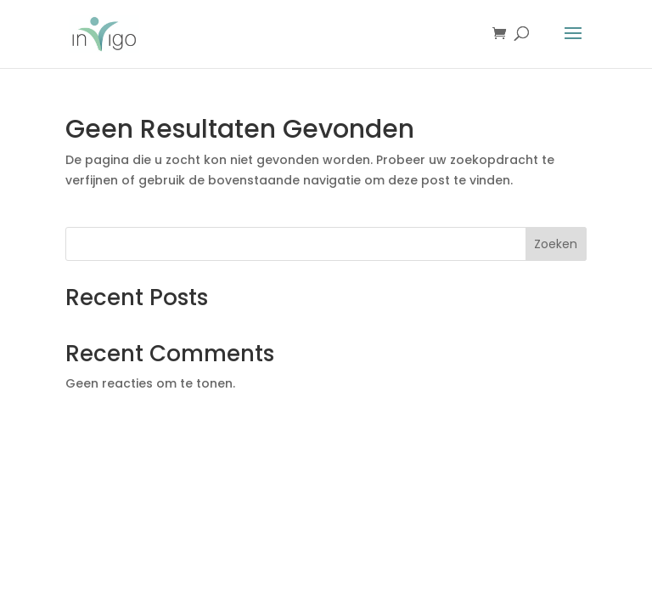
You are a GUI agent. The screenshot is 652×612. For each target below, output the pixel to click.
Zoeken (555, 243)
